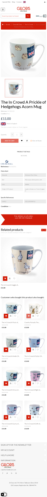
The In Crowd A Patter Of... (33, 356)
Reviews (24, 155)
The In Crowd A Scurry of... (10, 424)
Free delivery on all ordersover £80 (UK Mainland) (23, 217)
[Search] (15, 16)
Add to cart (10, 141)
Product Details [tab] (23, 151)
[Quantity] (17, 135)
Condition (4, 113)
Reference (4, 111)
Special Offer (6, 2)
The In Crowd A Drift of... (32, 424)
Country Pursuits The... (31, 322)
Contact (19, 2)
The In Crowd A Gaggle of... (10, 285)
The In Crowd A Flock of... (10, 322)
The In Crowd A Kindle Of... (11, 356)
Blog (13, 2)
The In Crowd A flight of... (32, 390)
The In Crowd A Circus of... (10, 390)
